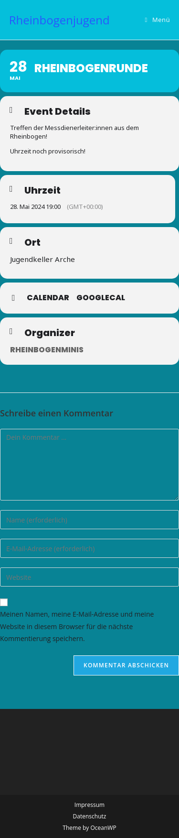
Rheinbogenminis (47, 349)
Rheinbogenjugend (59, 20)
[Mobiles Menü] (157, 19)
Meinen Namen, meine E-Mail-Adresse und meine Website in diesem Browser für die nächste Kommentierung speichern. (77, 625)
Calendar (48, 298)
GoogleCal (100, 298)
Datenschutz (89, 816)
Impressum (89, 805)
